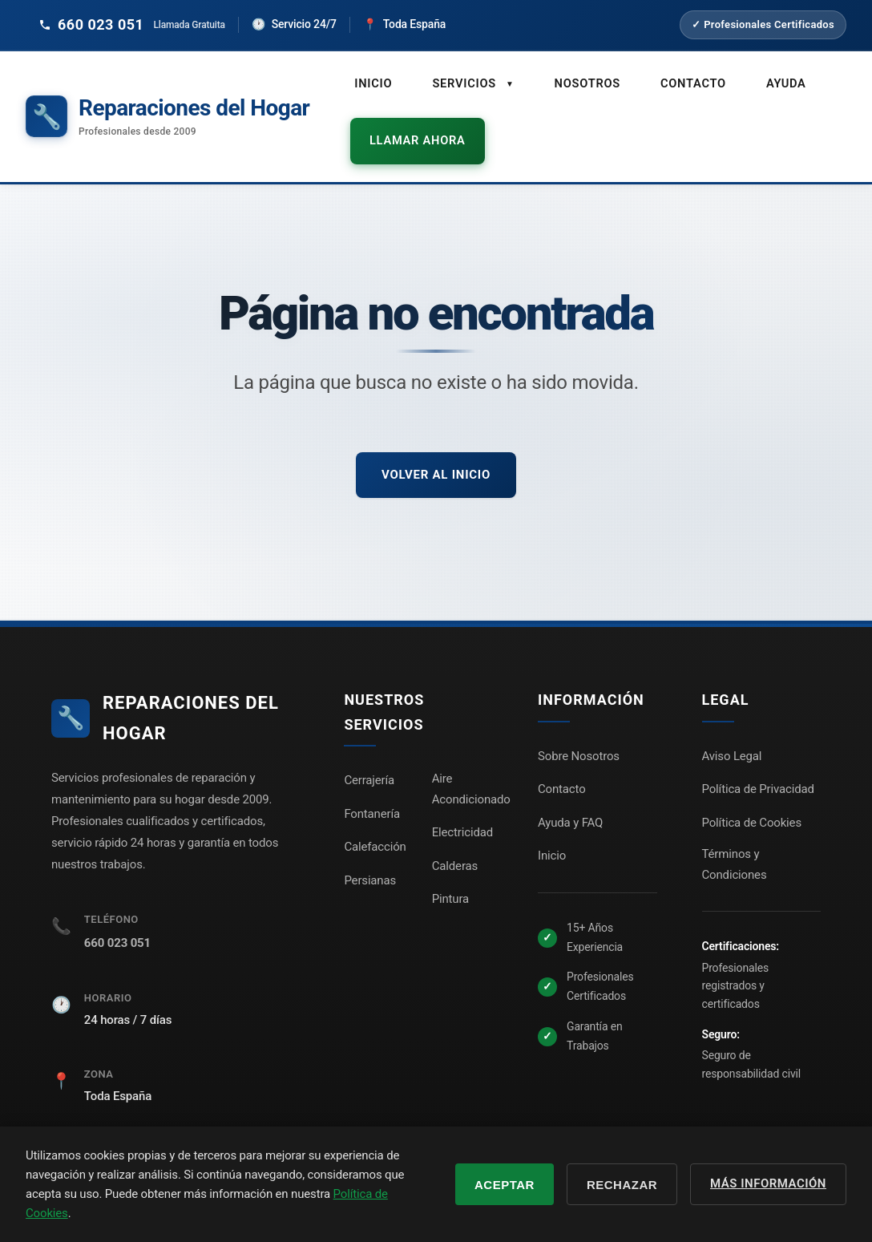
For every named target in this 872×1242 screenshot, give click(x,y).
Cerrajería (369, 753)
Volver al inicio (436, 446)
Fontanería (372, 786)
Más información (768, 1183)
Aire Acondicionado (471, 761)
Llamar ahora (406, 123)
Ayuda (774, 81)
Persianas (370, 853)
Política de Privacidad (758, 762)
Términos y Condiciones (734, 837)
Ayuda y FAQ (570, 795)
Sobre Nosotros (579, 729)
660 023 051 (117, 915)
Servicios (470, 81)
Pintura (450, 871)
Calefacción (375, 819)
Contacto (684, 81)
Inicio (372, 81)
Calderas (455, 838)
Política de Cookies (751, 795)
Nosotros (581, 81)
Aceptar (504, 1184)
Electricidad (462, 805)
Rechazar (622, 1184)
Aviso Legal (732, 729)
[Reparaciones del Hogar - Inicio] (167, 103)
